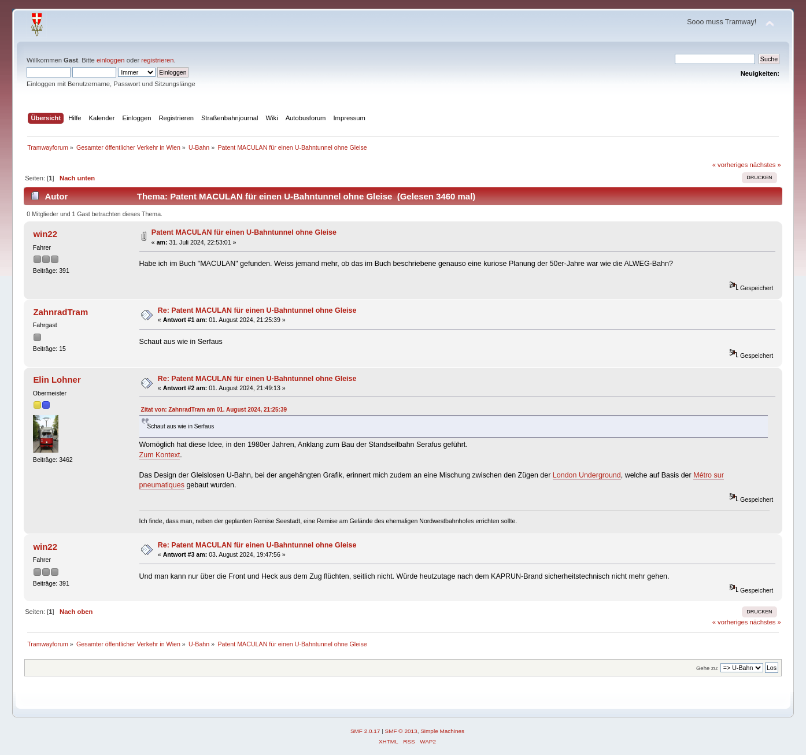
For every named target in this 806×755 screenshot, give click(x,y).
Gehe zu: (707, 668)
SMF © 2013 (401, 731)
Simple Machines (442, 731)
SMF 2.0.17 (365, 731)
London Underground (587, 475)
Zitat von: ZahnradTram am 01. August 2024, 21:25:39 (214, 409)
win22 (45, 234)
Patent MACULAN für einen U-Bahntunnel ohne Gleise (244, 232)
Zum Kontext (159, 455)
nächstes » (765, 164)
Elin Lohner (56, 379)
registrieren (157, 60)
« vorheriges (730, 164)
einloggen (111, 60)
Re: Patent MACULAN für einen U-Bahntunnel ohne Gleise (257, 310)
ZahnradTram (60, 312)
